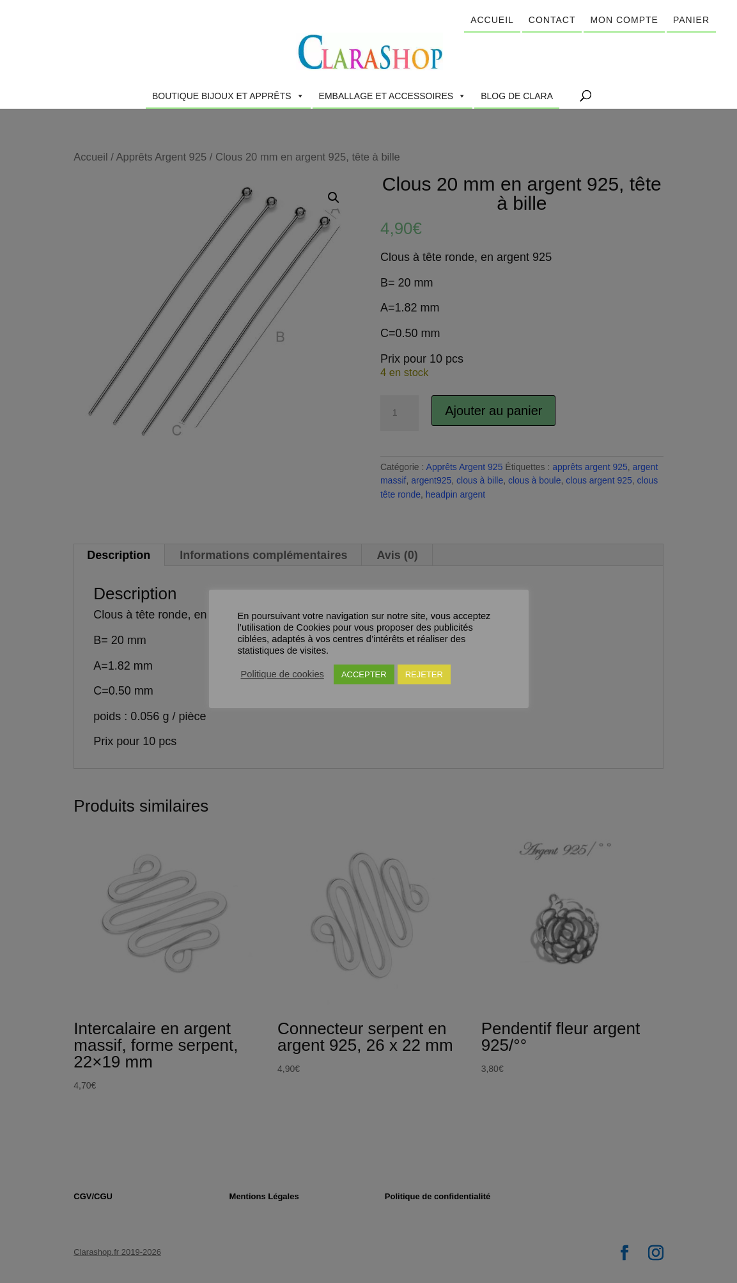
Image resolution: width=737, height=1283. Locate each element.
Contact (552, 20)
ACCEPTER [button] (364, 674)
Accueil (492, 20)
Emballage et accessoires (393, 96)
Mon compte (624, 20)
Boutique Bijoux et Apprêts (228, 96)
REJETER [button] (424, 674)
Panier (691, 20)
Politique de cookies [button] (282, 674)
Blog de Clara (517, 96)
